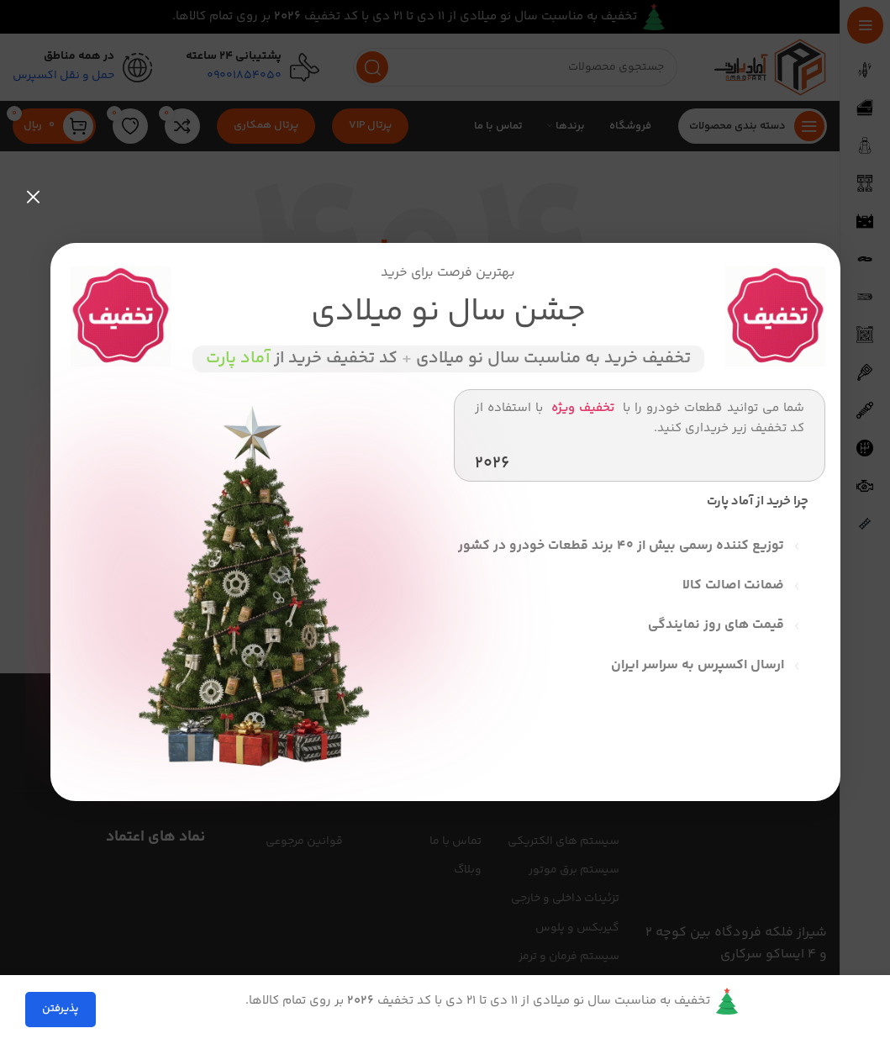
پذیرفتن (60, 1008)
